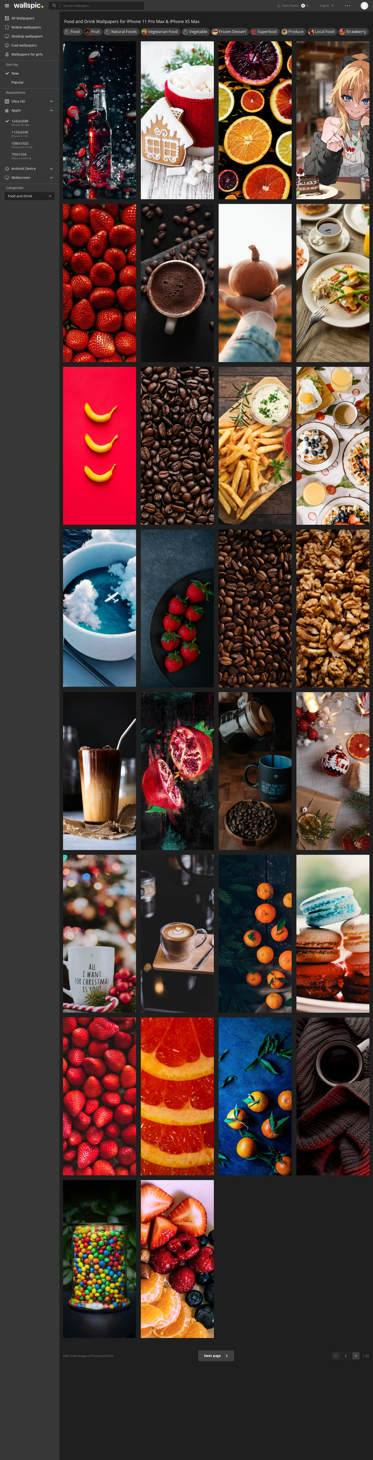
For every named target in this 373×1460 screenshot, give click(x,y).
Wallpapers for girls (24, 54)
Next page (216, 1355)
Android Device (20, 168)
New (15, 73)
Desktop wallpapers (24, 36)
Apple (13, 110)
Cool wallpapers (21, 45)
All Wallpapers (19, 18)
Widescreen (17, 177)
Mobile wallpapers (23, 27)
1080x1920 (19, 143)
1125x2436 (19, 132)
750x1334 (18, 154)
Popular (17, 82)
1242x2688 (35, 121)
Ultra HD (15, 101)
